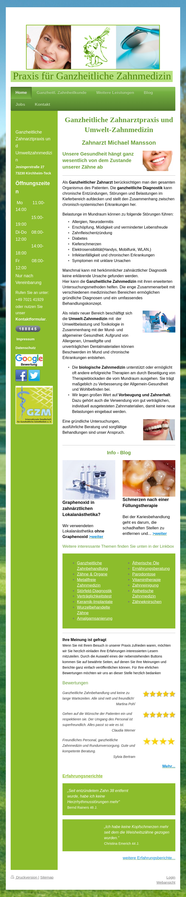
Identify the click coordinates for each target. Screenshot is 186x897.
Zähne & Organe (92, 574)
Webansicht (165, 882)
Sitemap (47, 877)
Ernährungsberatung (151, 568)
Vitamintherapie (146, 579)
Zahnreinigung (145, 585)
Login (170, 877)
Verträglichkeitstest (94, 596)
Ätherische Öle (145, 563)
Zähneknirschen (147, 601)
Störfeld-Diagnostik (94, 591)
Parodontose (143, 574)
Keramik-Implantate (95, 601)
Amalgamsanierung (94, 618)
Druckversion (24, 877)
